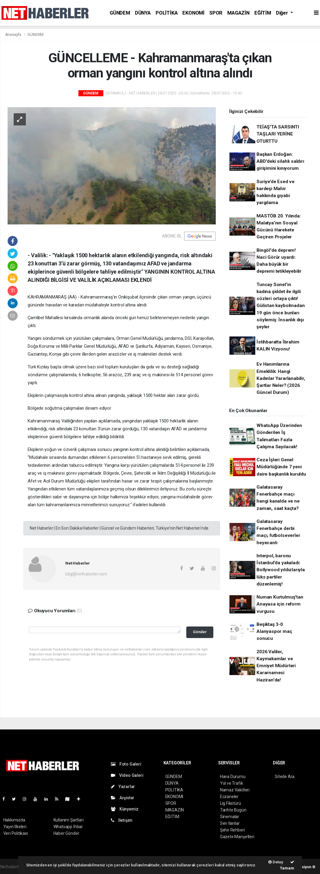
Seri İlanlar (230, 823)
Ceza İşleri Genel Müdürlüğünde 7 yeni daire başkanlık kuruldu (281, 467)
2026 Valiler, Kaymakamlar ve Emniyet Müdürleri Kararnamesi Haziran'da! (276, 666)
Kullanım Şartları (68, 820)
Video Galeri (127, 775)
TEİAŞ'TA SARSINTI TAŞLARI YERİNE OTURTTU (277, 134)
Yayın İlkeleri (14, 826)
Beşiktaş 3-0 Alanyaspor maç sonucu (274, 631)
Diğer (282, 13)
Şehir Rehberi (232, 830)
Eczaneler (229, 796)
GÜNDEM (120, 13)
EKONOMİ (193, 13)
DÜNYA (143, 13)
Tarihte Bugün (233, 809)
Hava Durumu (233, 776)
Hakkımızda (14, 820)
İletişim (121, 820)
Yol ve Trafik (231, 783)
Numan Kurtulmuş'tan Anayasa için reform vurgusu (279, 604)
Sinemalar (229, 816)
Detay (275, 862)
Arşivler (122, 797)
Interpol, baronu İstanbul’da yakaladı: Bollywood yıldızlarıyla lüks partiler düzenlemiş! (280, 570)
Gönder (200, 632)
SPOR (215, 13)
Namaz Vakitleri (234, 789)
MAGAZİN (238, 13)
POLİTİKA (166, 13)
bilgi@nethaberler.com (86, 574)
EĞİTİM (262, 13)
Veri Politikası (15, 833)
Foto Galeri (126, 764)
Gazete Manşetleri (237, 836)
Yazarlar (123, 786)
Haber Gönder (66, 833)
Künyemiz (125, 809)
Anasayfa (13, 34)
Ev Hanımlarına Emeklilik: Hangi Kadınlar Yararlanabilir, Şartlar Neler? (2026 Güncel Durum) (280, 378)
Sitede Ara (284, 776)
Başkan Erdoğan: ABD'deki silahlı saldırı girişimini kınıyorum (280, 161)
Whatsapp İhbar (68, 826)
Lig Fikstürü (230, 803)
